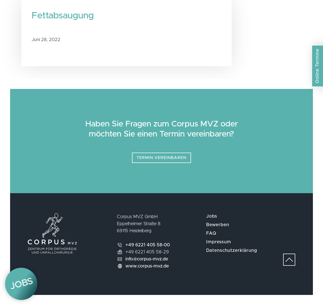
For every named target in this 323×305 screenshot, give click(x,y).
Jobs (211, 216)
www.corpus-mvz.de (147, 266)
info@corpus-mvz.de (146, 259)
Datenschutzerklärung (231, 250)
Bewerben (217, 225)
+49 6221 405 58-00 (147, 245)
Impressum (218, 242)
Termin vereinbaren (161, 158)
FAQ (211, 233)
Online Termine (317, 66)
